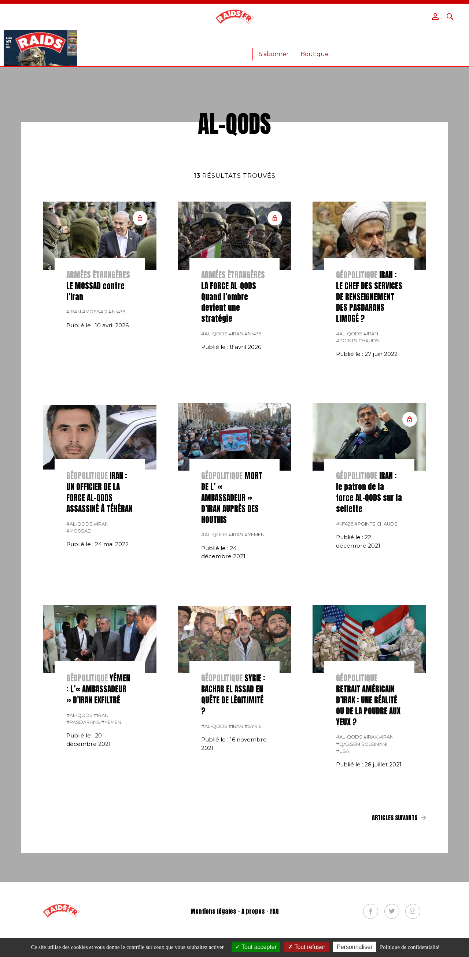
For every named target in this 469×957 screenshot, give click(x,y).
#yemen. (255, 634)
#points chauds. (358, 440)
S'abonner (274, 54)
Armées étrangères (233, 41)
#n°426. (345, 623)
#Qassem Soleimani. (362, 844)
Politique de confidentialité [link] (409, 947)
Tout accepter (256, 947)
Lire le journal (161, 54)
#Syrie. (253, 826)
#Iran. (74, 411)
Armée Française (167, 41)
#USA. (343, 851)
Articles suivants (399, 917)
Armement (290, 41)
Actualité (116, 41)
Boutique (314, 54)
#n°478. (117, 411)
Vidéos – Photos (343, 41)
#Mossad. (95, 411)
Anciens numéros (219, 54)
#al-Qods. (215, 433)
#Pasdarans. (83, 822)
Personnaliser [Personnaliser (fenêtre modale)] (355, 947)
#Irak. (371, 836)
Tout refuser (306, 947)
